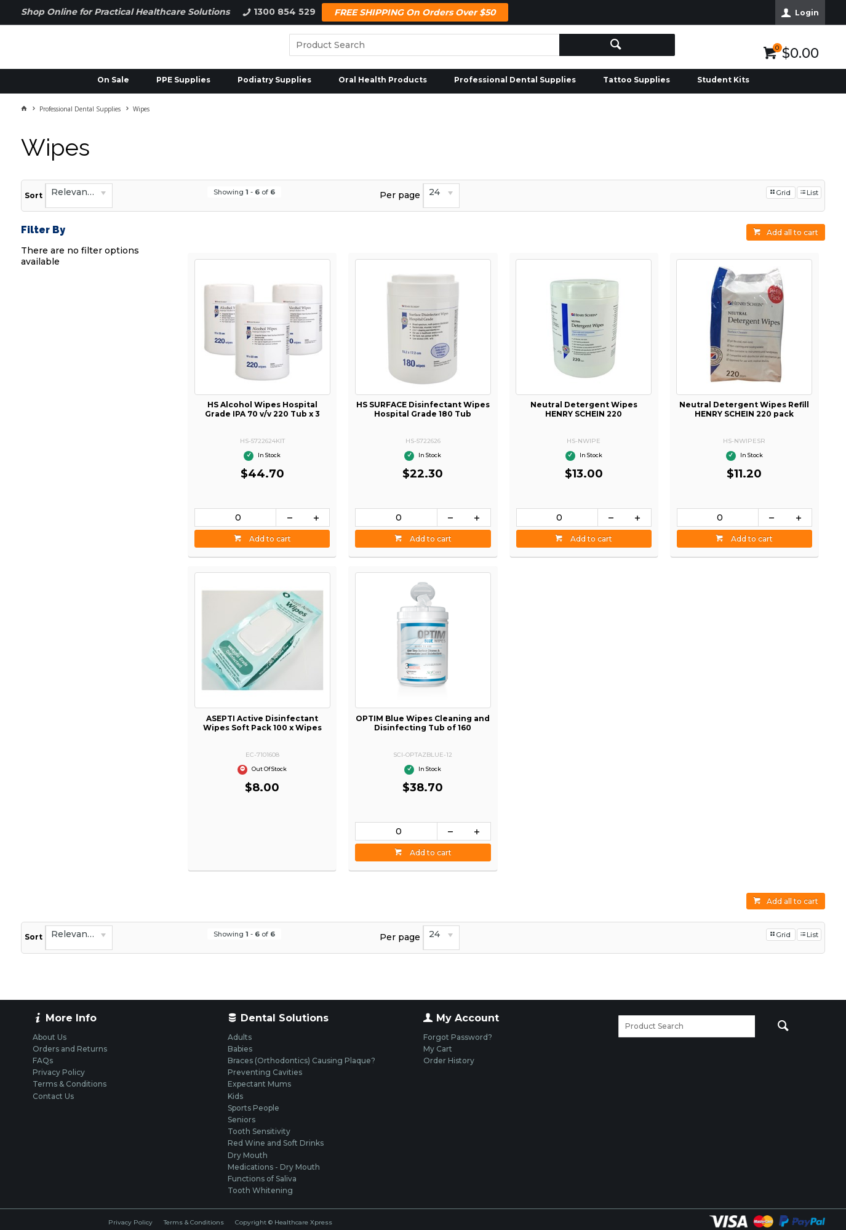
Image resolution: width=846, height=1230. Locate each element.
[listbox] (79, 195)
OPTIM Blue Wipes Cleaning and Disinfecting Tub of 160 (423, 723)
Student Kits (723, 79)
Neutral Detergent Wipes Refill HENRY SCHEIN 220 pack (744, 409)
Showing (244, 192)
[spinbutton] (235, 517)
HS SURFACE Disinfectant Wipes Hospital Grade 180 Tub (423, 409)
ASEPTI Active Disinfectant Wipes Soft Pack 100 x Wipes (262, 723)
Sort (33, 195)
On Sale (113, 79)
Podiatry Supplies (274, 79)
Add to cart (269, 538)
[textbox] (424, 45)
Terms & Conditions (194, 1222)
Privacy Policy (130, 1222)
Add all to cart (792, 232)
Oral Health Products (382, 79)
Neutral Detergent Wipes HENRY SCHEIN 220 (583, 409)
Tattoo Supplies (636, 79)
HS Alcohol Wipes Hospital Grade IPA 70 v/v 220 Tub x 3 (262, 409)
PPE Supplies (183, 79)
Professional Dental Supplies (515, 79)
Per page (400, 195)
